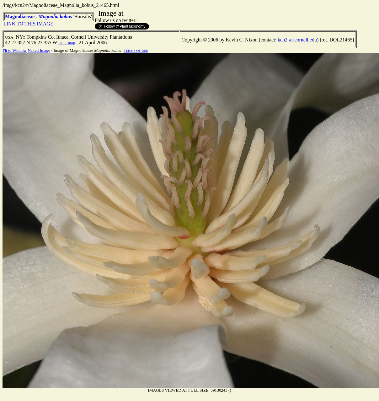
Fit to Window (15, 50)
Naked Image (39, 50)
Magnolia (49, 16)
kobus (66, 16)
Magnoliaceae (20, 16)
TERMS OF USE (136, 50)
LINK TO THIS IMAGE (28, 23)
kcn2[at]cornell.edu (297, 39)
